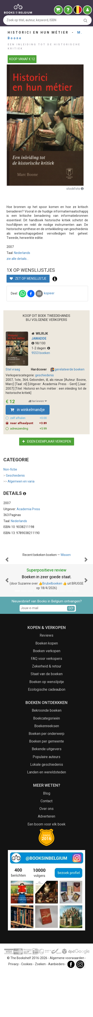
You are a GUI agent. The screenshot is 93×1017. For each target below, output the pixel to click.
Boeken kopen (46, 688)
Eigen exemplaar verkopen (46, 441)
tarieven (37, 401)
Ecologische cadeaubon (46, 734)
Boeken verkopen (46, 696)
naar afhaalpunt (28, 423)
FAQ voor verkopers (46, 704)
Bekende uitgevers (46, 794)
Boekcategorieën (46, 763)
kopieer (49, 293)
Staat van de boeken (47, 719)
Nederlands (22, 253)
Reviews (46, 680)
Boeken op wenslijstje (46, 727)
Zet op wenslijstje (28, 278)
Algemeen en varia (18, 481)
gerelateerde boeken (67, 370)
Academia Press (28, 509)
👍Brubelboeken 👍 (53, 628)
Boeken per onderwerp (46, 779)
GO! (70, 653)
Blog (46, 838)
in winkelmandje (27, 409)
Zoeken (40, 1009)
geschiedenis (44, 375)
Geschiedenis (14, 475)
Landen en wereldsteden (46, 817)
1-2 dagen (41, 348)
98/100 (38, 343)
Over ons (46, 854)
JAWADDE (39, 338)
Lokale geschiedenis (46, 809)
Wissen (66, 555)
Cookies (26, 1009)
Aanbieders (56, 1009)
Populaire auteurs (46, 802)
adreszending (28, 429)
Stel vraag (13, 369)
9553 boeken (41, 353)
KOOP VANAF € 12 (22, 59)
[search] (85, 20)
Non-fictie (10, 469)
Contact (46, 846)
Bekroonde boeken (46, 755)
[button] (7, 582)
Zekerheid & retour (46, 711)
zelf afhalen (28, 418)
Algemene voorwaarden (67, 1003)
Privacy (13, 1009)
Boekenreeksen (46, 771)
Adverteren (46, 861)
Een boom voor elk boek (46, 869)
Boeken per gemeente (46, 786)
